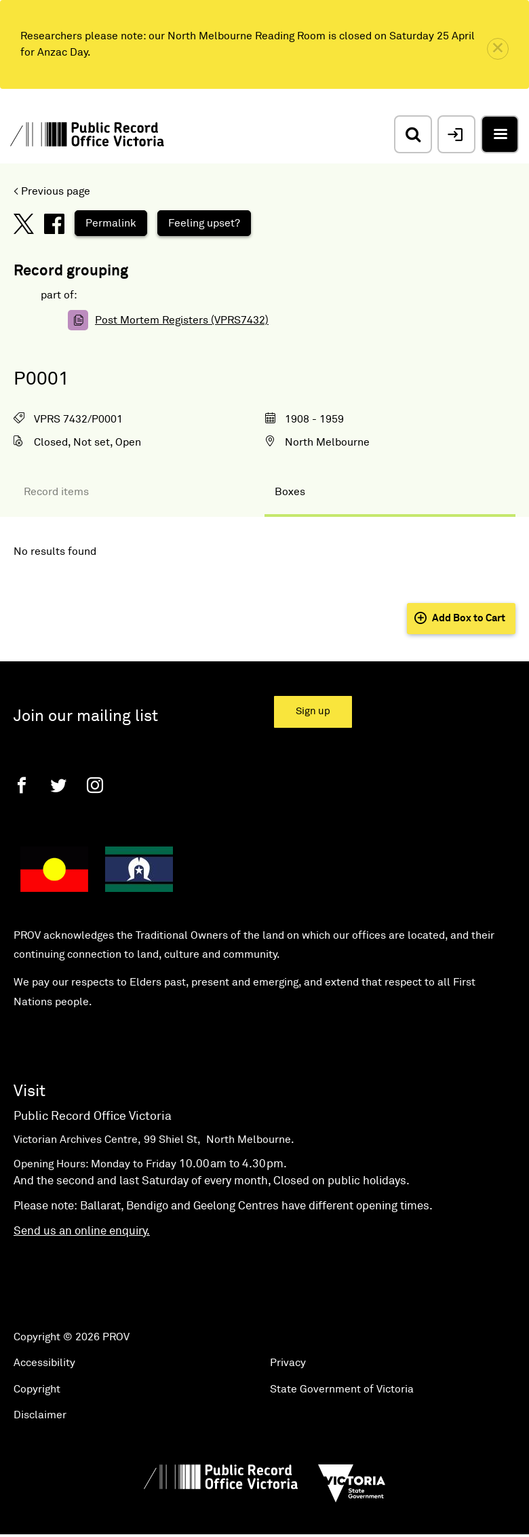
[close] (498, 49)
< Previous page (52, 191)
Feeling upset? (204, 223)
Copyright (37, 1389)
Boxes (290, 491)
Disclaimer (40, 1414)
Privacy (288, 1362)
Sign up (313, 711)
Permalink (110, 223)
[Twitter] (58, 785)
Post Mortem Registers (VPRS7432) (182, 320)
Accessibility (44, 1362)
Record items (56, 491)
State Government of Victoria (342, 1389)
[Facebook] (22, 785)
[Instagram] (95, 785)
